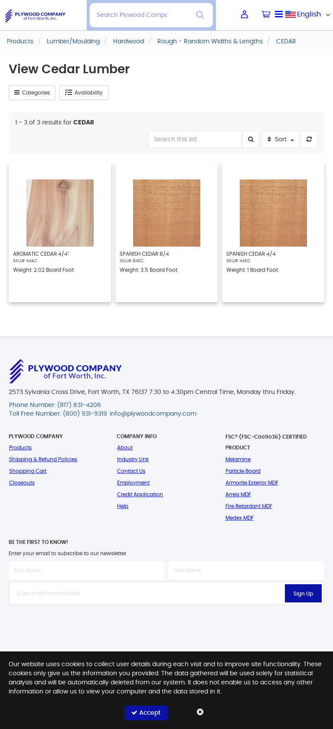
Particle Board (243, 471)
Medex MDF (239, 518)
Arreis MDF (238, 494)
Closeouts (22, 482)
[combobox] (309, 14)
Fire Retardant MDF (248, 506)
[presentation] (166, 624)
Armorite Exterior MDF (251, 482)
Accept (145, 712)
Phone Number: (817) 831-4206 (55, 405)
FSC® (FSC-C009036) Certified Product (266, 442)
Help (122, 506)
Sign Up (303, 593)
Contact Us (131, 471)
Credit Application (140, 494)
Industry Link (133, 459)
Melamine (238, 459)
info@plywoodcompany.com (153, 414)
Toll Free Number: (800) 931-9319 (58, 414)
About (125, 447)
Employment (133, 482)
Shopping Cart (27, 471)
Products (20, 447)
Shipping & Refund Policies (43, 459)
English (309, 14)
